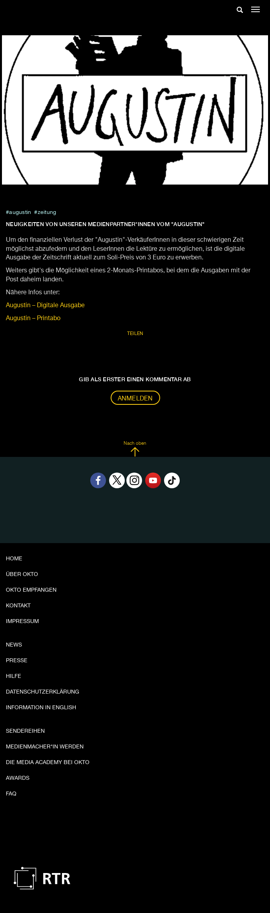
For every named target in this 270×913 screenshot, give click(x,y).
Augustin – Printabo (33, 318)
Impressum (22, 621)
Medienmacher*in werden (45, 747)
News (14, 645)
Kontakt (18, 606)
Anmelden (135, 399)
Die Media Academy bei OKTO (47, 762)
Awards (17, 778)
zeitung (47, 212)
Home (14, 559)
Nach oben (135, 449)
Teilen (135, 334)
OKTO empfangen (31, 590)
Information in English (41, 707)
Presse (16, 660)
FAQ (11, 794)
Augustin (20, 212)
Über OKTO (22, 574)
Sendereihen (25, 731)
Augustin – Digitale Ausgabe (45, 306)
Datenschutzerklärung (42, 692)
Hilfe (13, 676)
